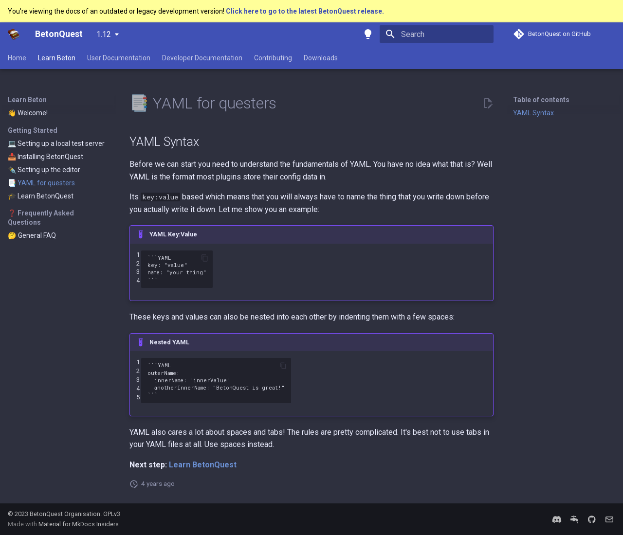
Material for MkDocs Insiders (78, 524)
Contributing (273, 58)
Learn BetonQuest (203, 464)
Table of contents (541, 100)
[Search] (437, 34)
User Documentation (118, 58)
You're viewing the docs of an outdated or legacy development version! (117, 11)
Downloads (321, 58)
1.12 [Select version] (103, 34)
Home (17, 58)
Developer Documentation (202, 58)
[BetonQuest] (13, 34)
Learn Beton (56, 58)
